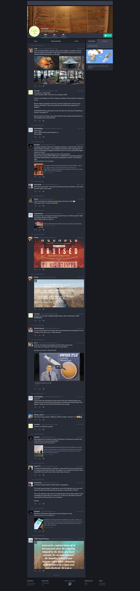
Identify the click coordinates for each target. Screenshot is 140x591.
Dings (35, 41)
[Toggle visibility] (35, 58)
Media (76, 41)
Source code (102, 583)
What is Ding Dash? (70, 581)
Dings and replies (56, 41)
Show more (56, 575)
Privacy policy (30, 584)
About (86, 583)
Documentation (45, 583)
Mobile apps (102, 584)
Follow (108, 36)
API (42, 584)
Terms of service (31, 583)
